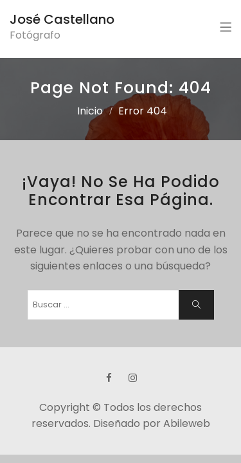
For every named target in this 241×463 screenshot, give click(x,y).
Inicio (90, 111)
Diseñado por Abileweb (151, 423)
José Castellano (62, 19)
